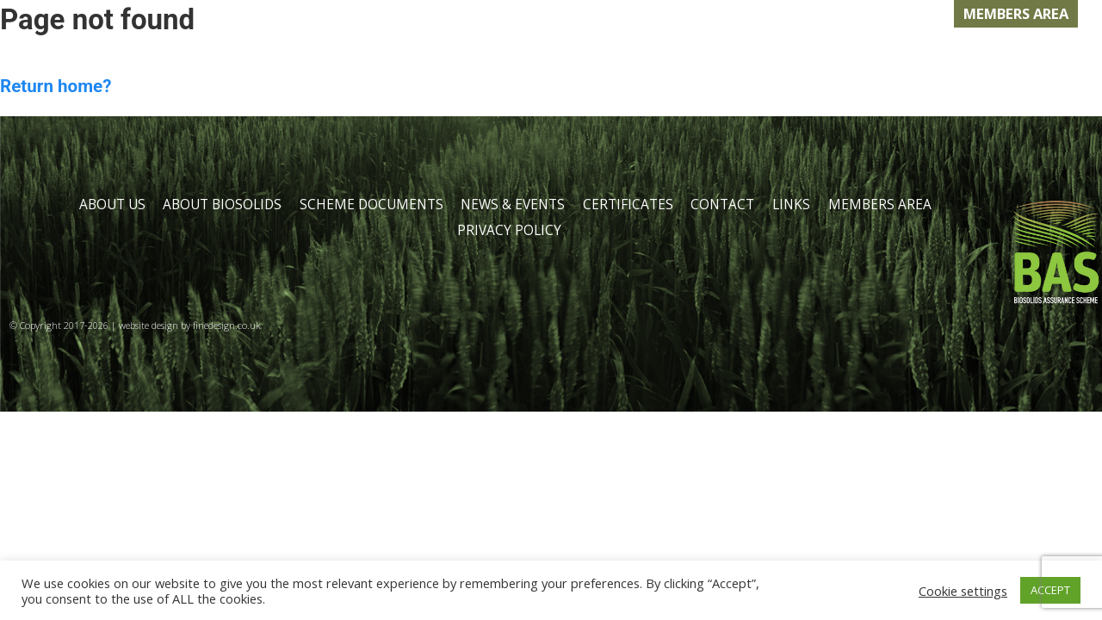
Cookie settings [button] (963, 590)
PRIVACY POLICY (509, 230)
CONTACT (882, 55)
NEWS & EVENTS (599, 55)
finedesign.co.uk (227, 325)
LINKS (975, 55)
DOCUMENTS (455, 55)
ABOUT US (157, 55)
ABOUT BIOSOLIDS (301, 55)
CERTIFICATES (628, 204)
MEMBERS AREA (1015, 13)
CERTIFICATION (753, 55)
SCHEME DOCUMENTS (371, 204)
